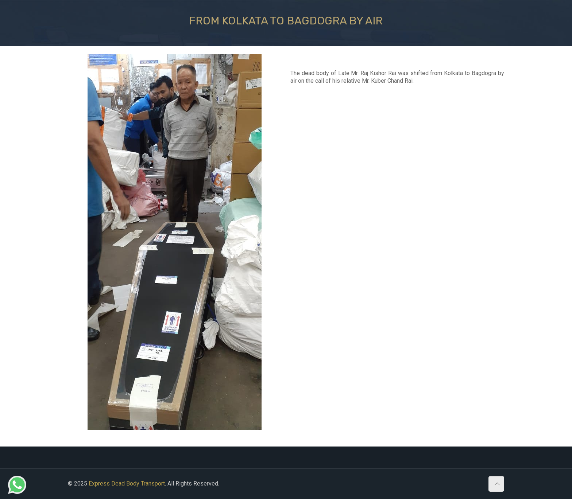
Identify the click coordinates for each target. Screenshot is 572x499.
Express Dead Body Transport (127, 483)
